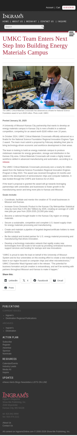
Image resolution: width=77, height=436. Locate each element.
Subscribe (68, 7)
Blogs (17, 382)
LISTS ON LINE (39, 382)
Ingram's (10, 315)
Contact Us (8, 425)
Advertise (7, 348)
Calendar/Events (10, 363)
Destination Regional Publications (21, 318)
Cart (58, 7)
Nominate (7, 353)
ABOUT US (17, 21)
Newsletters (26, 382)
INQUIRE (62, 21)
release (6, 162)
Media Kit (7, 369)
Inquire (6, 372)
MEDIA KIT (31, 21)
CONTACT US (47, 21)
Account (49, 7)
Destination (11, 331)
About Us (7, 423)
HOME (6, 21)
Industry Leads (9, 366)
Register (6, 345)
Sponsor (6, 351)
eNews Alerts (9, 382)
